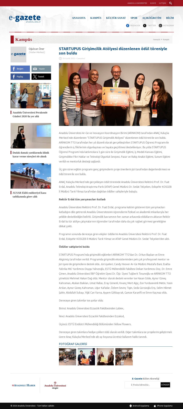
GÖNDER (165, 385)
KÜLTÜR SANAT (116, 18)
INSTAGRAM (168, 25)
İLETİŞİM (162, 3)
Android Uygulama (141, 406)
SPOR (134, 18)
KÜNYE (153, 3)
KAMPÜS (95, 18)
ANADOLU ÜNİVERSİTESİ (137, 3)
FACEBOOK (135, 25)
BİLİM (170, 18)
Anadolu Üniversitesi (26, 406)
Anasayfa (156, 39)
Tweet (41, 76)
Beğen (20, 68)
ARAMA (171, 3)
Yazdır (42, 69)
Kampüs (166, 39)
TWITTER (151, 25)
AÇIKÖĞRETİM (151, 18)
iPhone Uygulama (164, 406)
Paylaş (20, 76)
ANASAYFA (78, 18)
